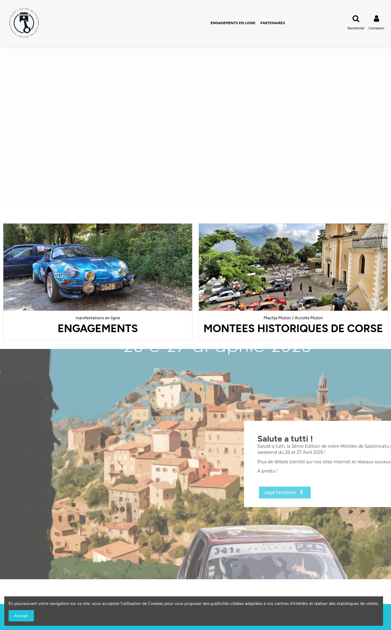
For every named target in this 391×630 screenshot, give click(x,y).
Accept (21, 615)
